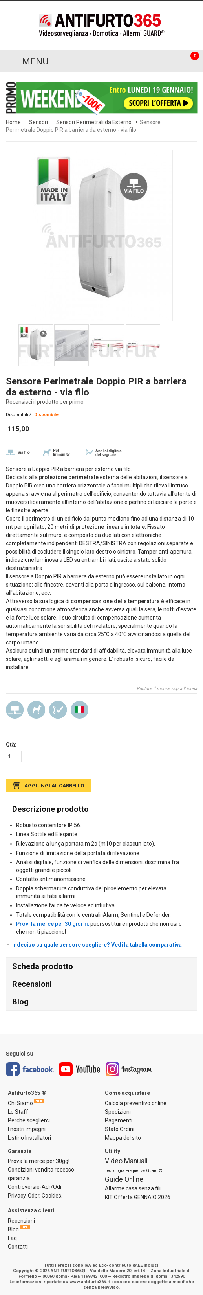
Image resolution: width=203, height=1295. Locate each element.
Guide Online (124, 1179)
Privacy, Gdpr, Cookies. (35, 1195)
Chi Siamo (20, 1103)
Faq (12, 1238)
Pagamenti (118, 1120)
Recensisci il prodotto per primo (45, 402)
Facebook (30, 1069)
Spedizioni (118, 1112)
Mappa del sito (123, 1138)
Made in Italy (79, 710)
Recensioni (32, 984)
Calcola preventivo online (135, 1103)
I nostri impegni (27, 1129)
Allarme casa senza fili (133, 1188)
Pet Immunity (36, 710)
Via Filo (15, 710)
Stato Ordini (119, 1129)
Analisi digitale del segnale (58, 710)
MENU (35, 61)
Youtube (80, 1069)
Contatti (18, 1246)
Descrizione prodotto (50, 809)
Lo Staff (18, 1112)
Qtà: (11, 744)
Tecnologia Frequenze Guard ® (133, 1170)
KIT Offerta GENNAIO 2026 (137, 1197)
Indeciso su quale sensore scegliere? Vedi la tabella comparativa (97, 945)
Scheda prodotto (42, 966)
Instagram (129, 1069)
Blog (20, 1001)
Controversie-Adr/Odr (35, 1187)
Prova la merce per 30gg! (38, 1161)
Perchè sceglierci (29, 1120)
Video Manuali (126, 1161)
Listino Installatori (29, 1138)
